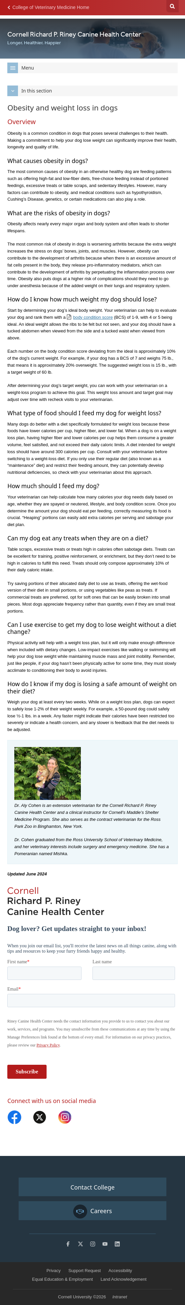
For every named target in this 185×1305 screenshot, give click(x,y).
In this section (29, 91)
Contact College (93, 1187)
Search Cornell (172, 6)
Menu (20, 68)
